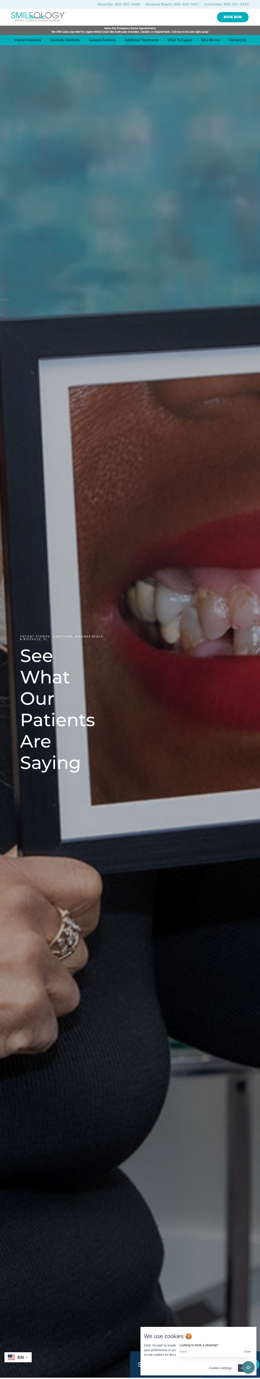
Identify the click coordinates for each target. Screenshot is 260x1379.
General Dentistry (102, 40)
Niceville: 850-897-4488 (119, 4)
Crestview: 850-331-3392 (226, 4)
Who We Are (210, 40)
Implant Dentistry (27, 40)
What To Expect (179, 40)
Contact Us (237, 40)
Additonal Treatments (142, 40)
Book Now (233, 17)
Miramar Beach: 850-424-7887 (172, 4)
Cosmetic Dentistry (65, 40)
